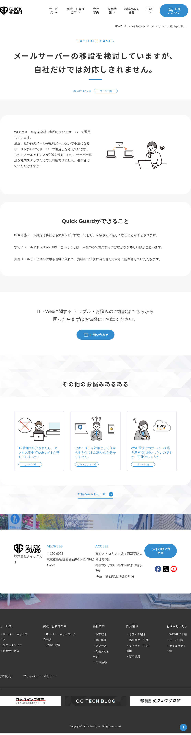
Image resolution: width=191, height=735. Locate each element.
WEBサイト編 (178, 635)
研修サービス (11, 652)
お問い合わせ (174, 10)
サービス (53, 10)
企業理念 (101, 635)
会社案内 (96, 10)
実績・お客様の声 (75, 10)
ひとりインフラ (12, 646)
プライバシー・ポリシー (39, 678)
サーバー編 (176, 641)
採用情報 (112, 10)
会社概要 (101, 641)
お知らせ (6, 678)
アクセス (101, 647)
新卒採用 (134, 658)
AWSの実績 (53, 646)
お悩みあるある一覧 (95, 495)
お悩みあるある (131, 10)
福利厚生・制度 (138, 641)
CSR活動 (101, 663)
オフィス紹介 (137, 635)
